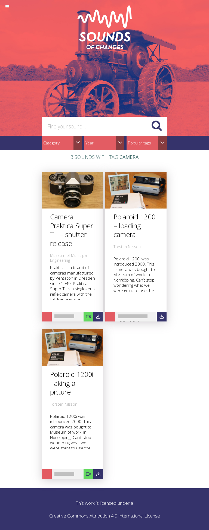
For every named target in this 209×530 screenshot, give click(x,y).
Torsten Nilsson (127, 246)
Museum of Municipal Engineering (69, 258)
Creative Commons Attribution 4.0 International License (104, 516)
